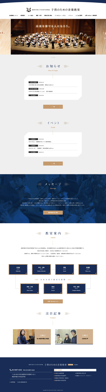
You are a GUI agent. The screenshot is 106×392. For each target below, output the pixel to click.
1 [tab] (51, 57)
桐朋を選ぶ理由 (48, 15)
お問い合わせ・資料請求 (91, 15)
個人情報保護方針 (22, 382)
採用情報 (13, 382)
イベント (70, 15)
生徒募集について (13, 15)
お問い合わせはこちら (53, 301)
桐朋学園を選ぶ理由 (53, 212)
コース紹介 (30, 15)
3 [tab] (54, 57)
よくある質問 (79, 15)
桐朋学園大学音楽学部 (60, 380)
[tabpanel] (53, 37)
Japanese (70, 364)
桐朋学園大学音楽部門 (60, 375)
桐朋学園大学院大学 (81, 373)
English (76, 364)
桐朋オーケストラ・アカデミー (83, 375)
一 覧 (53, 106)
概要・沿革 (39, 15)
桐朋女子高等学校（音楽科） (62, 378)
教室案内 (23, 15)
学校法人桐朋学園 (59, 373)
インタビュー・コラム (60, 15)
